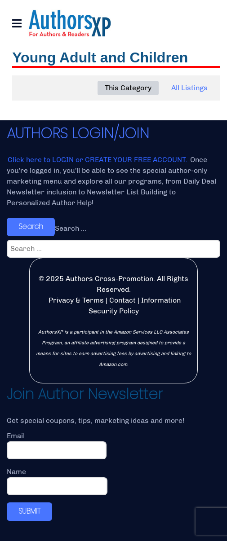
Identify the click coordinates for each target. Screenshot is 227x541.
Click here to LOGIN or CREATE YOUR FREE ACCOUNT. (98, 159)
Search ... (70, 228)
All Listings (189, 88)
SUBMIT (29, 511)
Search (30, 226)
